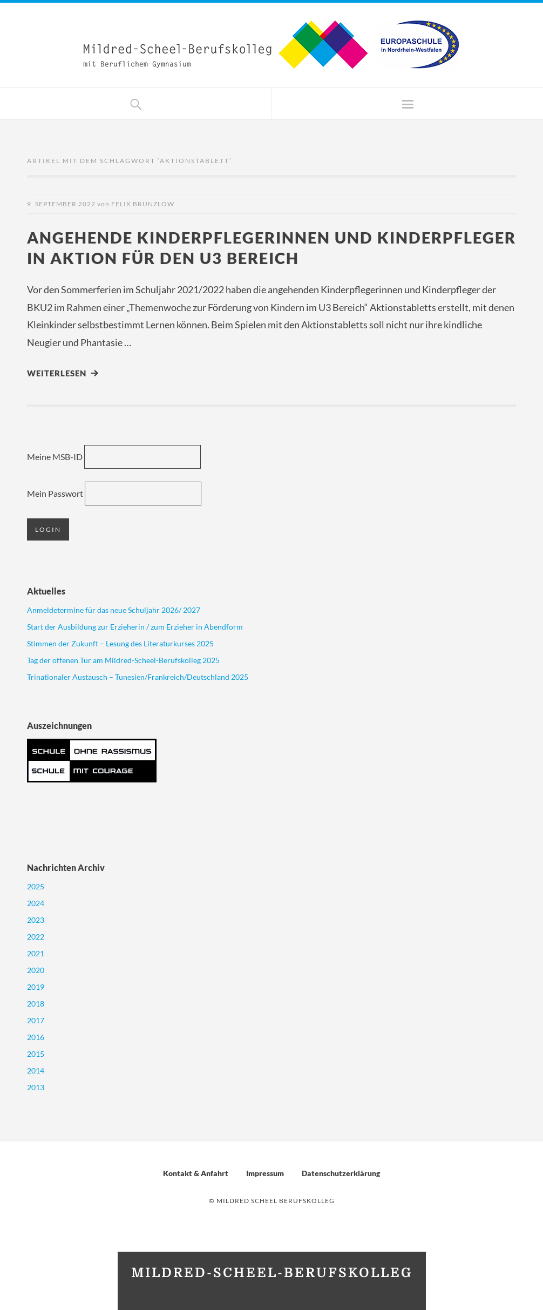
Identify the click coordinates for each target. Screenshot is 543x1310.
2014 (35, 1070)
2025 (35, 886)
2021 (35, 953)
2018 (35, 1003)
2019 (35, 986)
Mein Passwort (55, 493)
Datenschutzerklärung (341, 1173)
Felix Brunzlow (142, 204)
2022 (35, 936)
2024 (35, 903)
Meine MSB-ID (55, 456)
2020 (35, 970)
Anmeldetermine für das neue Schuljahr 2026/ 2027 (113, 610)
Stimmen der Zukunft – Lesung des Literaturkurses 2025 (120, 643)
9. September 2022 (61, 204)
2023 (35, 919)
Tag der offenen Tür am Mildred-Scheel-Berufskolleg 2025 (123, 660)
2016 (35, 1037)
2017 (35, 1020)
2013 (35, 1087)
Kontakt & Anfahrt (195, 1173)
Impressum (265, 1173)
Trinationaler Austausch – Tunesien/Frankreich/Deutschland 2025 (137, 676)
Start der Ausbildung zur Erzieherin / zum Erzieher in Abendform (135, 626)
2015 (35, 1053)
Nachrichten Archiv (66, 867)
